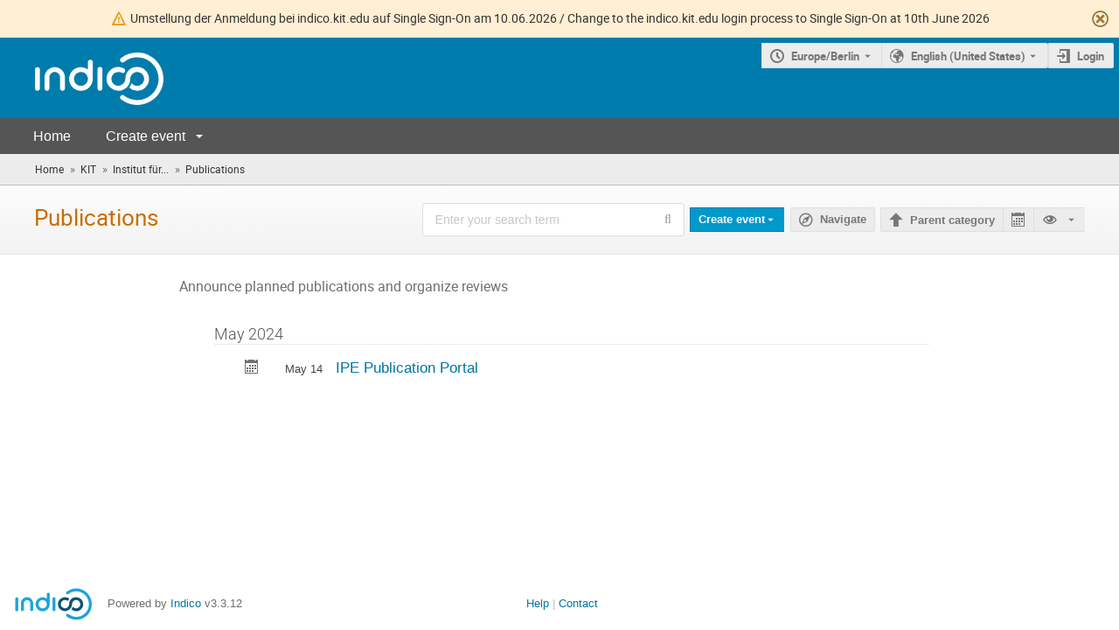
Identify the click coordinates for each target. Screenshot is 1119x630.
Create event (145, 136)
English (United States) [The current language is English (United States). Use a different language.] (968, 56)
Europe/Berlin (825, 56)
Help (537, 603)
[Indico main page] (81, 78)
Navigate (843, 220)
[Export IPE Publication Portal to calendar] (252, 368)
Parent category (952, 220)
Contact (578, 603)
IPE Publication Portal (407, 367)
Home (52, 136)
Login (1090, 56)
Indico (185, 603)
